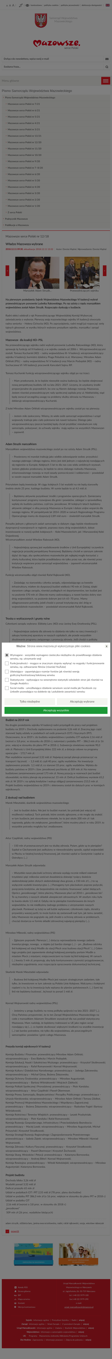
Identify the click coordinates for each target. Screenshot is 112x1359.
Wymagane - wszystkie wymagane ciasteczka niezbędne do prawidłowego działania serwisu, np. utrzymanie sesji (53, 656)
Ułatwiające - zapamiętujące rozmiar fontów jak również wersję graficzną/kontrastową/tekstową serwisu (42, 673)
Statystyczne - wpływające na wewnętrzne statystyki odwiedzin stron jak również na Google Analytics (54, 681)
